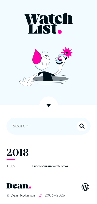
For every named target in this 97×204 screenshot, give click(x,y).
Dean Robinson (23, 196)
